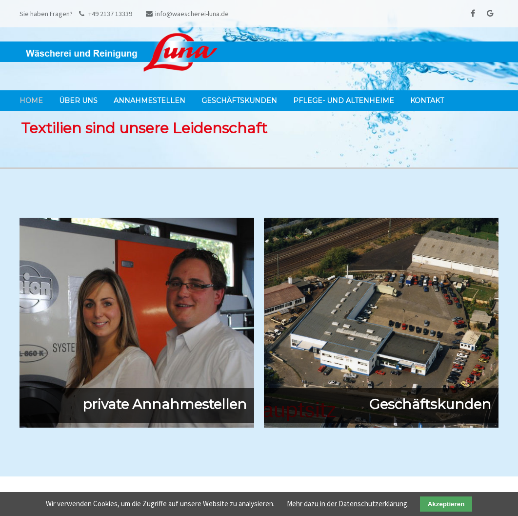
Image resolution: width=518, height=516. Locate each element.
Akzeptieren (446, 504)
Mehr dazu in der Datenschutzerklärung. (348, 503)
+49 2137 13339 (105, 13)
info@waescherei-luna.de (187, 13)
